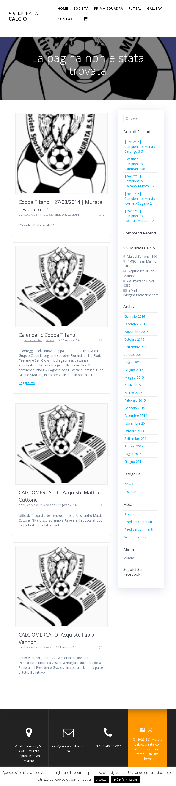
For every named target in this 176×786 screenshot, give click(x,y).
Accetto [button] (101, 779)
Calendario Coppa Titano (47, 335)
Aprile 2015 (132, 385)
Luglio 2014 (133, 454)
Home (63, 8)
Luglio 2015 (133, 362)
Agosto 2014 (133, 446)
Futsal (135, 8)
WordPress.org (135, 537)
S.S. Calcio (23, 16)
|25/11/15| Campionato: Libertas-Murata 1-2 (139, 216)
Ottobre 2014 (134, 431)
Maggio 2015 (134, 377)
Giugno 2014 (133, 461)
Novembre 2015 (136, 331)
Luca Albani (31, 215)
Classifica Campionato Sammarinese (134, 164)
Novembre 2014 (136, 423)
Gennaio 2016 (134, 316)
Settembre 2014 (136, 438)
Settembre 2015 (136, 347)
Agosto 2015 (133, 354)
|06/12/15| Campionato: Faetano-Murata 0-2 (139, 181)
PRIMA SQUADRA (108, 8)
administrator (33, 340)
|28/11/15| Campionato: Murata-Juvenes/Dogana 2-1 (140, 198)
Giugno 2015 (133, 370)
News (50, 340)
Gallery (154, 8)
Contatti (67, 19)
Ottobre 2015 (134, 339)
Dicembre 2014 (135, 415)
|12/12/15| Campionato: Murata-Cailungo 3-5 (140, 147)
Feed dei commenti (138, 529)
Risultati (48, 215)
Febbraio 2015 (135, 400)
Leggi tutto (27, 383)
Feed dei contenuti (138, 522)
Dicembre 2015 (135, 324)
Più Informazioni (125, 779)
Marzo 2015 (133, 393)
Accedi (129, 514)
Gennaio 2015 (134, 408)
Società (81, 8)
